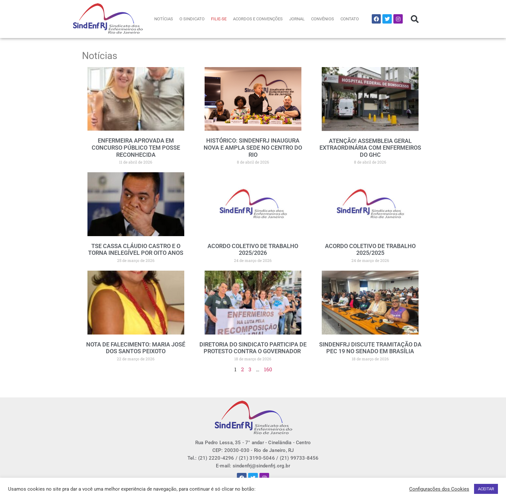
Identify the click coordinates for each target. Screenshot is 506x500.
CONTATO (349, 18)
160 (268, 369)
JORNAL (297, 18)
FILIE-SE (219, 18)
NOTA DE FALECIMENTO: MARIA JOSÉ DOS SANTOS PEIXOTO (135, 348)
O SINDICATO (192, 18)
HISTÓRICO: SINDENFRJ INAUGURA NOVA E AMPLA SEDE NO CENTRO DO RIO (253, 147)
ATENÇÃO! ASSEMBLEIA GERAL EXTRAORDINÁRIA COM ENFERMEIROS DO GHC (370, 147)
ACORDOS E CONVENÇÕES (258, 18)
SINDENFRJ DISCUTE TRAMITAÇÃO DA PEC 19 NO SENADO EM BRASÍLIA (370, 348)
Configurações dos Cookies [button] (439, 489)
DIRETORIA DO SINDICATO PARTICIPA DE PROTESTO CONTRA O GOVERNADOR (253, 348)
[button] (415, 19)
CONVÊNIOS (322, 18)
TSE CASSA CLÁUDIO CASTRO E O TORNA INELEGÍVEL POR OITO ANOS (135, 249)
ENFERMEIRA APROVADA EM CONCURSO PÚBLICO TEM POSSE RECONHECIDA (136, 147)
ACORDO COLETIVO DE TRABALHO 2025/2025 (370, 249)
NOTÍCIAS (163, 18)
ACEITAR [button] (486, 488)
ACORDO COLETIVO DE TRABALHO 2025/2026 (252, 249)
